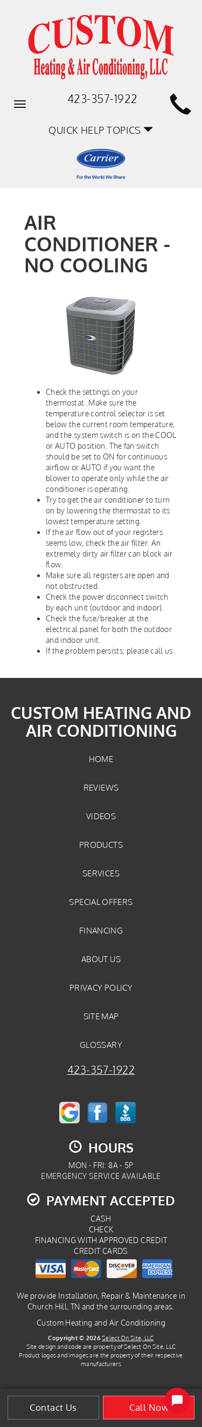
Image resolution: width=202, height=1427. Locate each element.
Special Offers (101, 902)
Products (101, 844)
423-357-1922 (101, 1069)
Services (101, 873)
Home (101, 759)
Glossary (101, 1044)
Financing (101, 930)
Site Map (101, 1016)
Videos (101, 816)
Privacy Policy (101, 987)
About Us (101, 959)
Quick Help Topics (101, 130)
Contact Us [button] (53, 1407)
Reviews (101, 787)
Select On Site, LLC (128, 1338)
